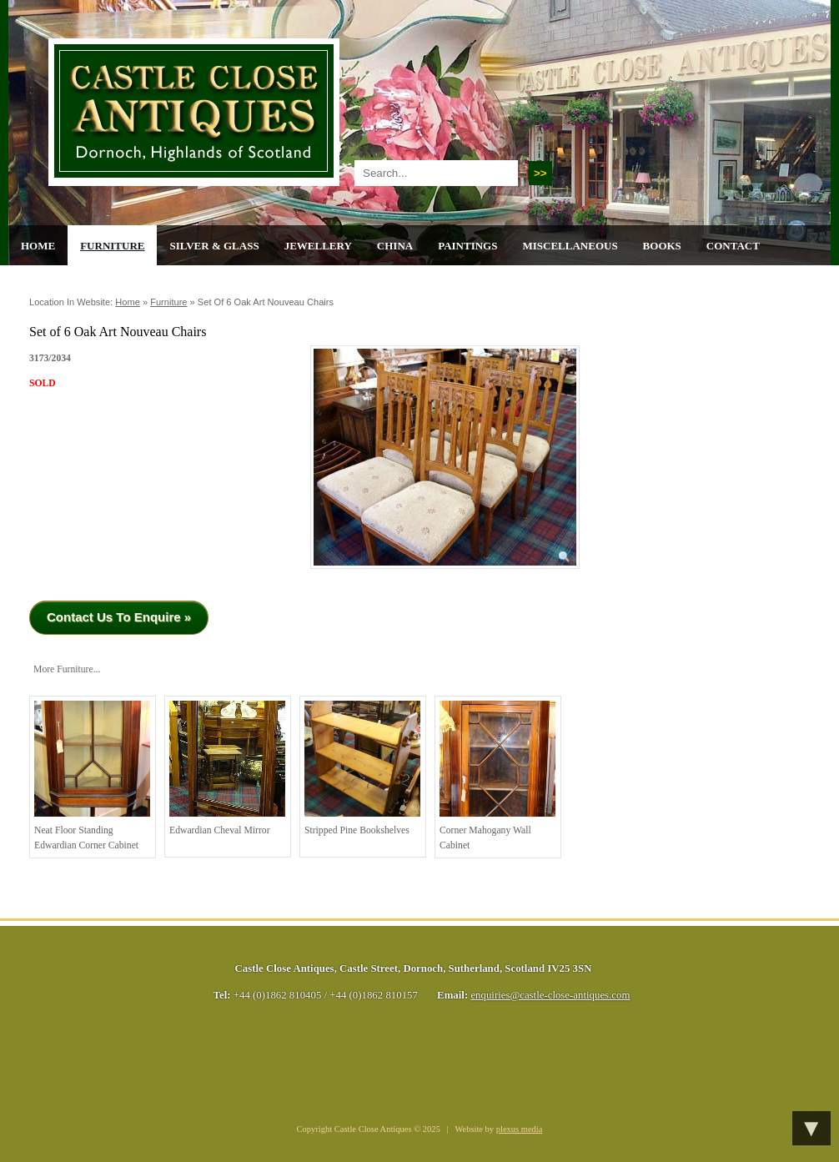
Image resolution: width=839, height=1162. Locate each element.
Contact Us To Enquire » (119, 617)
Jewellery (318, 245)
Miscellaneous (569, 245)
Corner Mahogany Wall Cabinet (497, 776)
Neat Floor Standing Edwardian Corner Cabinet (92, 776)
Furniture (112, 245)
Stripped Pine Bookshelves (362, 768)
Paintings (467, 245)
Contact (733, 245)
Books (662, 245)
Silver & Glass (214, 245)
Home (38, 245)
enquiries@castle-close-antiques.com (550, 995)
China (395, 245)
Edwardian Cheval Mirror (227, 768)
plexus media (519, 1129)
